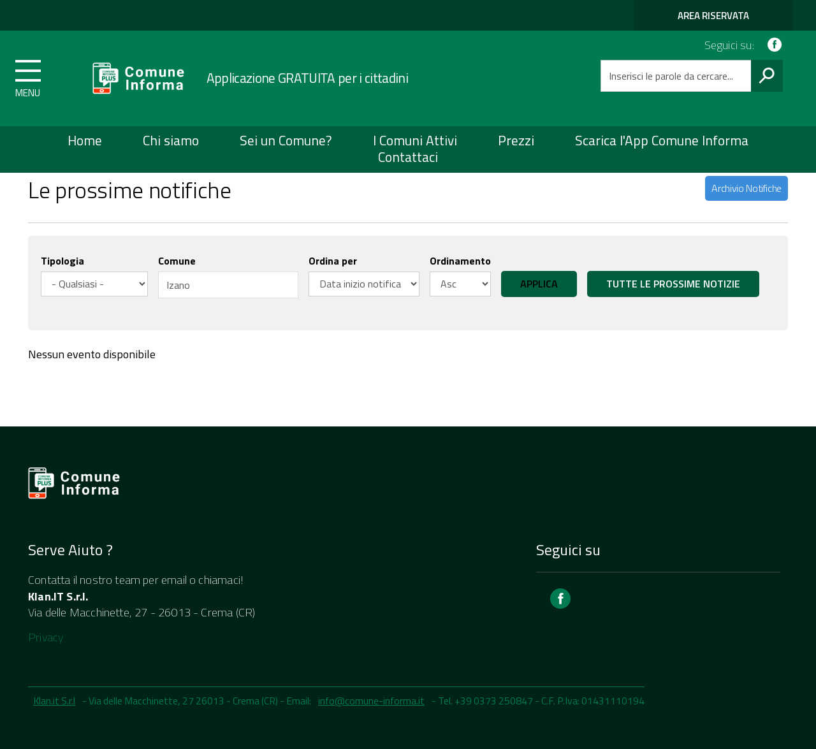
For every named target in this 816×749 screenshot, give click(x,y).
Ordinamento (460, 261)
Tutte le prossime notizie (673, 283)
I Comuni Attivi (415, 140)
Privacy (45, 637)
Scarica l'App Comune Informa (661, 140)
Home (85, 140)
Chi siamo (171, 140)
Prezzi (516, 140)
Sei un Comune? (286, 140)
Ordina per (333, 261)
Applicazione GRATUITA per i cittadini (307, 78)
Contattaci (408, 157)
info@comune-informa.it (371, 700)
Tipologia (62, 261)
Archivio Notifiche (746, 188)
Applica (539, 283)
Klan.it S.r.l (54, 700)
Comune (177, 261)
